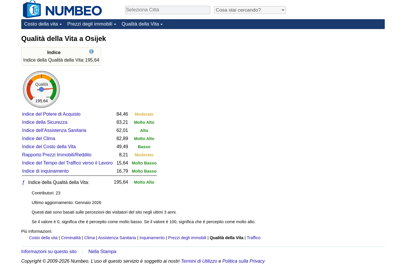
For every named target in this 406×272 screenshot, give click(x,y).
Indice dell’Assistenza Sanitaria (54, 130)
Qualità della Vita (140, 24)
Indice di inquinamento (45, 171)
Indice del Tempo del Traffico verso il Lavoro (67, 162)
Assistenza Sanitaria (117, 237)
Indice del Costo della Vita (49, 146)
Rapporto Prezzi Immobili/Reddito (56, 154)
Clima (89, 237)
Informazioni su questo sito (48, 251)
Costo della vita (41, 24)
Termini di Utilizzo (199, 261)
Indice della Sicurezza (44, 122)
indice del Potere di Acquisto (51, 114)
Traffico (253, 237)
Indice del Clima (38, 138)
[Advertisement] (341, 70)
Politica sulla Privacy (243, 261)
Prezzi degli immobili (89, 24)
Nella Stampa (102, 251)
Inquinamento (152, 237)
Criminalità (71, 237)
